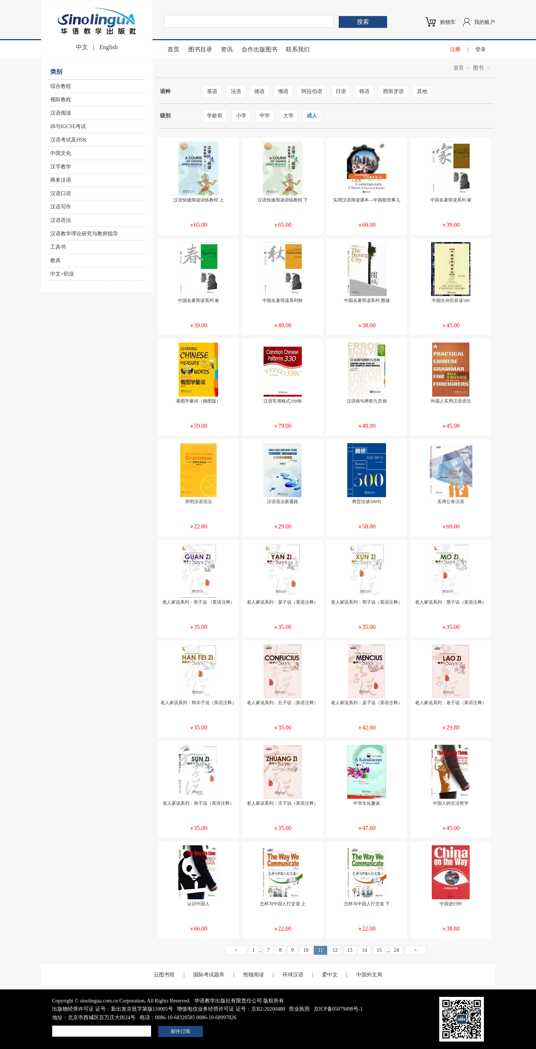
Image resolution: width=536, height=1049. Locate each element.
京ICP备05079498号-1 (338, 1009)
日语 (341, 91)
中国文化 (60, 153)
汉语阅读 (60, 113)
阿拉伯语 (312, 91)
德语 (259, 91)
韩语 (364, 91)
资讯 (227, 49)
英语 (212, 91)
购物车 (448, 22)
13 (349, 950)
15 (379, 950)
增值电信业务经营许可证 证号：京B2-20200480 (231, 1009)
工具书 (58, 247)
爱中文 (330, 975)
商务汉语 (60, 180)
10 (306, 950)
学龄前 (215, 115)
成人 (312, 115)
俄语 (283, 91)
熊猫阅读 (253, 975)
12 (335, 950)
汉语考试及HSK (68, 140)
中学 (264, 115)
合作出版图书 (259, 49)
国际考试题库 (208, 975)
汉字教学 (60, 166)
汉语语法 (60, 220)
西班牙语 (393, 91)
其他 (422, 91)
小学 (241, 115)
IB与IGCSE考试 (68, 126)
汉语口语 (60, 193)
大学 (288, 115)
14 (364, 950)
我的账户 (484, 22)
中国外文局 (369, 975)
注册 (455, 49)
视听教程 (60, 99)
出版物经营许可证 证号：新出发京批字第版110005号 (112, 1009)
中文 (82, 47)
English (108, 47)
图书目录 (200, 49)
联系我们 (298, 49)
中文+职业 (62, 274)
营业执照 (299, 1009)
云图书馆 (164, 975)
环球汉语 (293, 975)
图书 (478, 68)
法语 (236, 91)
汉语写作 (60, 207)
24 (396, 950)
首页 (173, 49)
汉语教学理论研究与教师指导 (84, 233)
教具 (55, 260)
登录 (480, 49)
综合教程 (60, 86)
